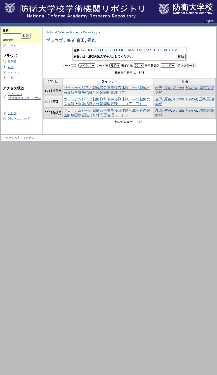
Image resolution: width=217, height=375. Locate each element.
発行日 (12, 61)
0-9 (84, 50)
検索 (6, 30)
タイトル (13, 72)
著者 (11, 67)
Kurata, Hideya (185, 88)
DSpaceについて (19, 118)
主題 (11, 78)
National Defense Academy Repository (71, 32)
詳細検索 (8, 40)
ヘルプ (12, 113)
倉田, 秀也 (163, 88)
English (209, 21)
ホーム (12, 45)
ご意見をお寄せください (18, 138)
